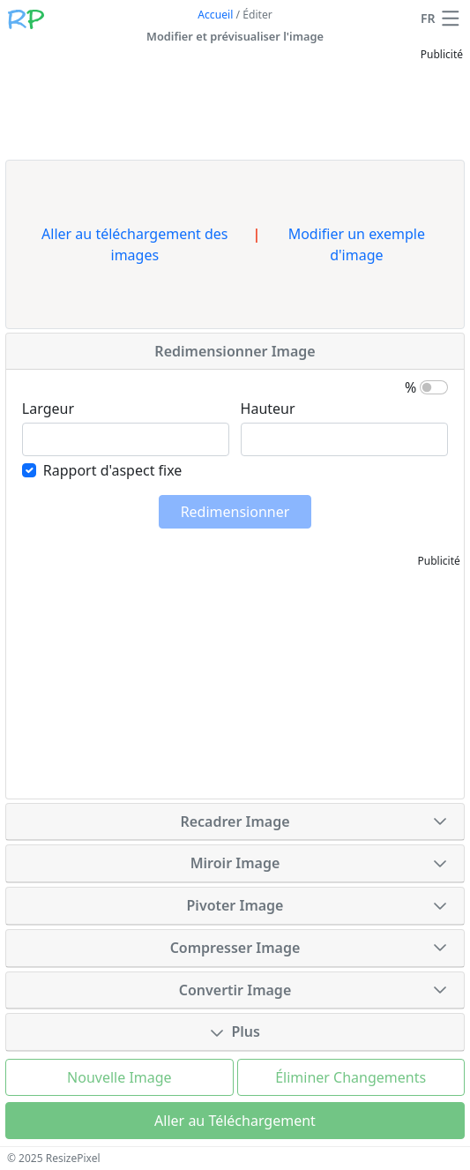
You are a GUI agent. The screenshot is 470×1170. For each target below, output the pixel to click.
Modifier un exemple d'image (356, 244)
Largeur (48, 408)
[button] (450, 18)
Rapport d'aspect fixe (113, 470)
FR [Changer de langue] (428, 18)
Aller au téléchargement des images (134, 244)
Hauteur (268, 408)
